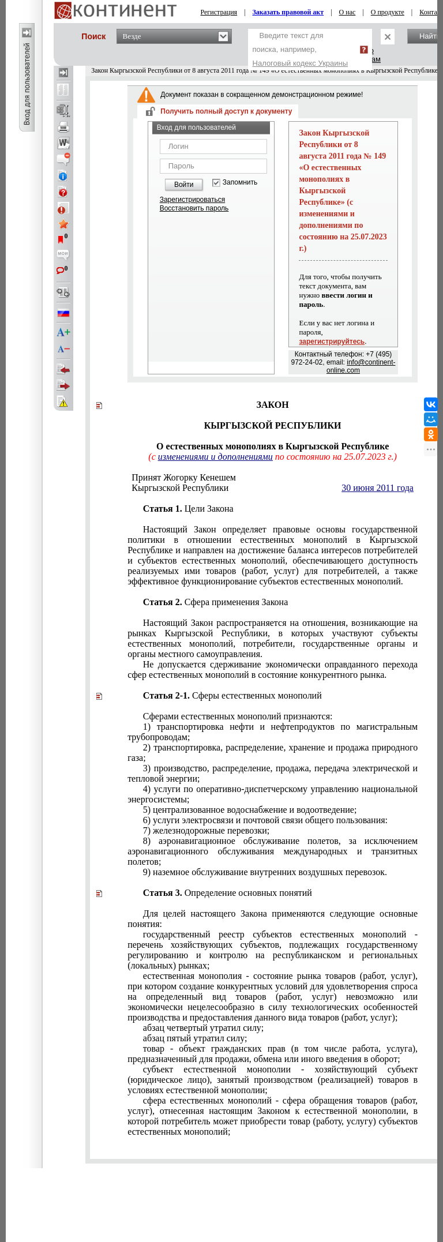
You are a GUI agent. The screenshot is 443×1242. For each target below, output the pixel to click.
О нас (347, 12)
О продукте (387, 12)
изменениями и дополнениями (215, 456)
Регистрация (219, 12)
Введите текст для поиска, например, (300, 49)
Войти (184, 185)
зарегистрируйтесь (332, 341)
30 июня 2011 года (377, 488)
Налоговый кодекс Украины (300, 63)
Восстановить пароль (194, 208)
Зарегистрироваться (192, 200)
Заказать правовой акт (288, 12)
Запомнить (240, 182)
